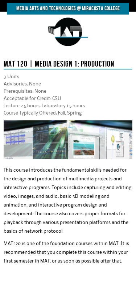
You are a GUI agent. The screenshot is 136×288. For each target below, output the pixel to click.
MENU (121, 21)
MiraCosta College (101, 8)
